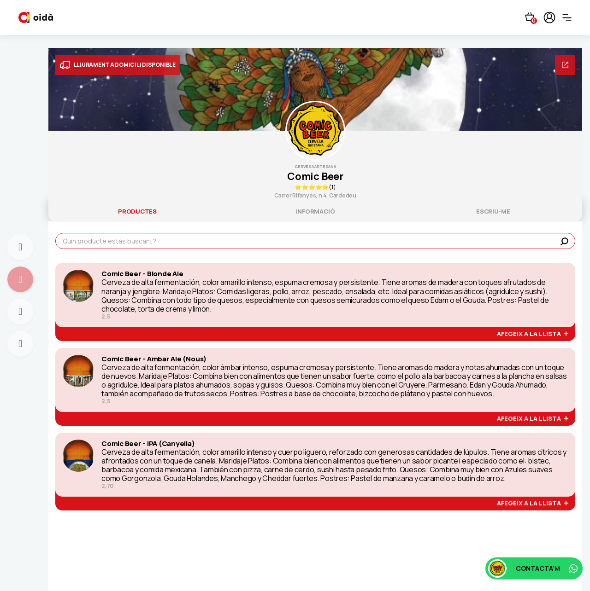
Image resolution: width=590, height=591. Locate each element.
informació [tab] (315, 211)
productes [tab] (137, 211)
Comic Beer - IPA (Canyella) (148, 444)
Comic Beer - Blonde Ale (142, 274)
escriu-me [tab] (493, 211)
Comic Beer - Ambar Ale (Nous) (153, 359)
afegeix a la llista (532, 334)
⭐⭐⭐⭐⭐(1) (315, 187)
